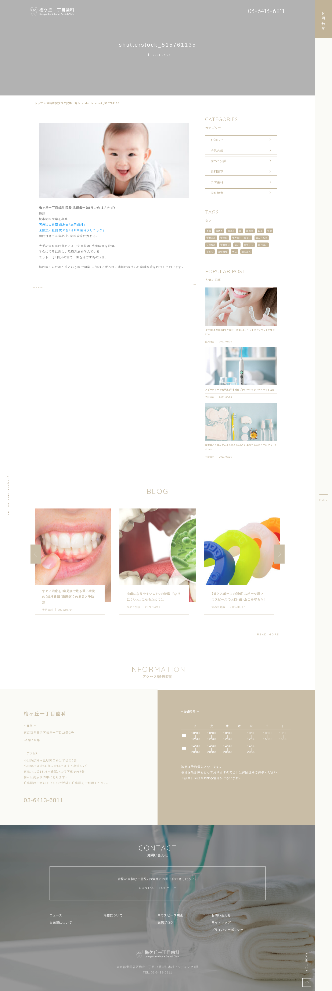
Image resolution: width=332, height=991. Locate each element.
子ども (209, 251)
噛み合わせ (262, 237)
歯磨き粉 (211, 237)
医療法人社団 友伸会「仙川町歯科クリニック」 (72, 230)
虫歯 (208, 230)
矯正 (237, 244)
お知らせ (217, 139)
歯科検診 (225, 244)
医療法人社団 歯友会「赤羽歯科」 (62, 224)
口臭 (260, 230)
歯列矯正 (217, 171)
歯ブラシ (248, 244)
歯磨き (219, 230)
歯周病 (249, 230)
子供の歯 (217, 150)
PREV (39, 287)
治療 (269, 230)
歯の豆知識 (219, 161)
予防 (234, 251)
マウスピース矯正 (241, 237)
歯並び (223, 237)
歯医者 (231, 230)
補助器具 (246, 251)
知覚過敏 (222, 251)
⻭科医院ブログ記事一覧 (62, 103)
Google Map (32, 747)
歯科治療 (217, 193)
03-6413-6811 (266, 11)
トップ (39, 103)
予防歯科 (217, 182)
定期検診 (211, 244)
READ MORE (268, 641)
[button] (279, 560)
